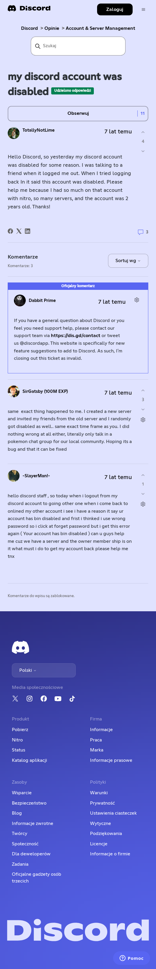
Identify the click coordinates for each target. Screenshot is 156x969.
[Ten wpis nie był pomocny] (143, 151)
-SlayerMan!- (36, 476)
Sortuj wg (128, 260)
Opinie (51, 28)
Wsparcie (22, 792)
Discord (29, 28)
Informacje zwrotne (32, 823)
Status (18, 750)
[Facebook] (10, 231)
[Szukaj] (78, 46)
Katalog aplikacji (29, 760)
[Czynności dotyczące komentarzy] (137, 300)
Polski (28, 670)
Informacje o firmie (110, 854)
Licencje (98, 843)
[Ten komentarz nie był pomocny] (143, 409)
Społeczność (25, 843)
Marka (96, 750)
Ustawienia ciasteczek (113, 813)
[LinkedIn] (27, 231)
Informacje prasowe (111, 760)
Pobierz (20, 729)
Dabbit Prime (42, 300)
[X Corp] (19, 231)
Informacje (101, 729)
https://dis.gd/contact (75, 335)
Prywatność (102, 803)
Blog (17, 813)
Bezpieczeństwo (29, 803)
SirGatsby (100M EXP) (45, 391)
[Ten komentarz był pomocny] (143, 390)
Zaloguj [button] (114, 9)
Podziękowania (106, 833)
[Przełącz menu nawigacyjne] (143, 10)
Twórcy (19, 833)
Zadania (20, 864)
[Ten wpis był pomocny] (143, 132)
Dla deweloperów (31, 854)
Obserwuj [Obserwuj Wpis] (78, 113)
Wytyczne (100, 823)
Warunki (99, 792)
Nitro (17, 740)
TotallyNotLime (38, 130)
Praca (96, 740)
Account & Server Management (100, 28)
